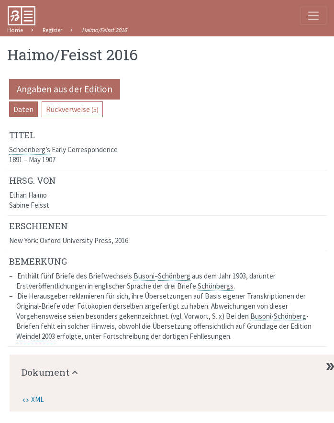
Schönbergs (216, 285)
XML (37, 399)
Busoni (144, 275)
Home (15, 29)
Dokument (45, 372)
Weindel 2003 (35, 336)
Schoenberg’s (29, 149)
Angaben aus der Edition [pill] (64, 89)
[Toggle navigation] (313, 16)
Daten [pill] (23, 109)
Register (52, 29)
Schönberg (174, 275)
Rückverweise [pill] (72, 109)
